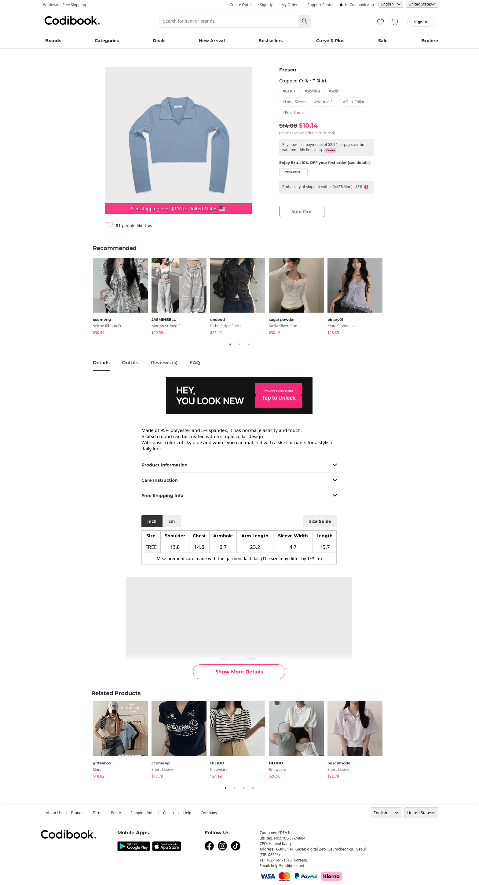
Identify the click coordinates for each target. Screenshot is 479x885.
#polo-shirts (293, 112)
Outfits (130, 362)
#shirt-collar (353, 101)
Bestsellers (270, 40)
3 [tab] (249, 344)
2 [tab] (239, 344)
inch (152, 521)
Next (391, 297)
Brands (53, 40)
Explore (429, 40)
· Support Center (319, 4)
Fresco (287, 70)
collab (168, 812)
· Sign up (265, 4)
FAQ (195, 362)
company (209, 812)
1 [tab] (230, 344)
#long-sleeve (294, 101)
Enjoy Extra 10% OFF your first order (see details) (325, 162)
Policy (116, 812)
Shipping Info (142, 812)
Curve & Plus (330, 40)
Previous (88, 297)
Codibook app (362, 4)
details (101, 362)
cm (171, 521)
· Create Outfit (240, 4)
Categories (107, 40)
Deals (159, 40)
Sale (383, 40)
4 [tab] (253, 788)
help (187, 812)
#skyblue (312, 91)
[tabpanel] (122, 297)
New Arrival (212, 40)
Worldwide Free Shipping (64, 4)
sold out (301, 211)
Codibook (72, 20)
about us (54, 812)
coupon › (293, 172)
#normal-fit (324, 101)
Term (97, 812)
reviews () (164, 362)
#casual (289, 91)
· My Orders (289, 4)
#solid (334, 91)
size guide (320, 521)
